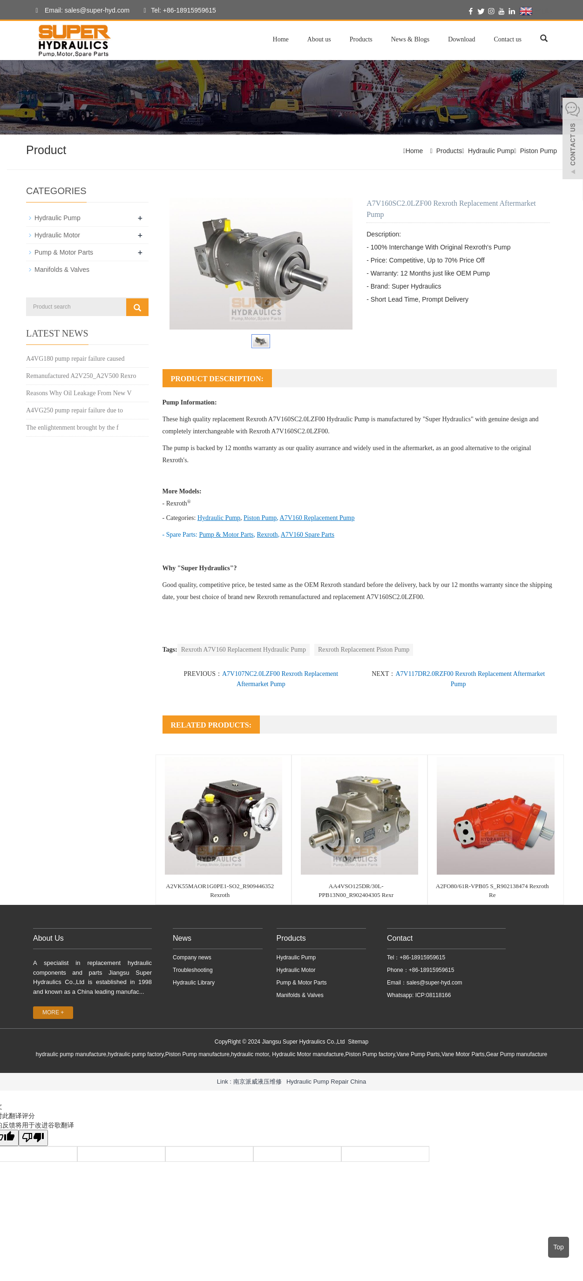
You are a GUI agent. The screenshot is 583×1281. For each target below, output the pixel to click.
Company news (192, 957)
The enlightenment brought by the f (72, 427)
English (538, 11)
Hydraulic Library (194, 982)
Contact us (508, 39)
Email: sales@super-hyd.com (80, 11)
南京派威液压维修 (257, 1081)
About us (319, 39)
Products (361, 39)
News (182, 938)
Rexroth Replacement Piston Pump (363, 649)
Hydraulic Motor (57, 235)
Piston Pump (538, 151)
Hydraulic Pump (491, 151)
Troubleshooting (193, 970)
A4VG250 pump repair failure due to (74, 410)
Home (281, 39)
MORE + (53, 1012)
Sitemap (358, 1041)
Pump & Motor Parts (63, 252)
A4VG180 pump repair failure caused (75, 358)
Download (461, 39)
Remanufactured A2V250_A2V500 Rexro (81, 375)
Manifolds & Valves (61, 269)
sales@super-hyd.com (434, 982)
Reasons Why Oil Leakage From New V (79, 393)
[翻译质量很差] (34, 1138)
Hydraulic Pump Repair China (326, 1081)
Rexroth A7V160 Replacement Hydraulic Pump (243, 649)
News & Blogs (410, 39)
